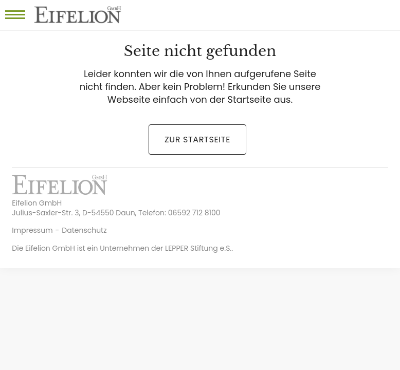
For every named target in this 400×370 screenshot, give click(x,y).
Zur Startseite (197, 139)
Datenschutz (84, 230)
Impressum (32, 230)
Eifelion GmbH (77, 15)
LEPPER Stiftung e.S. (198, 248)
